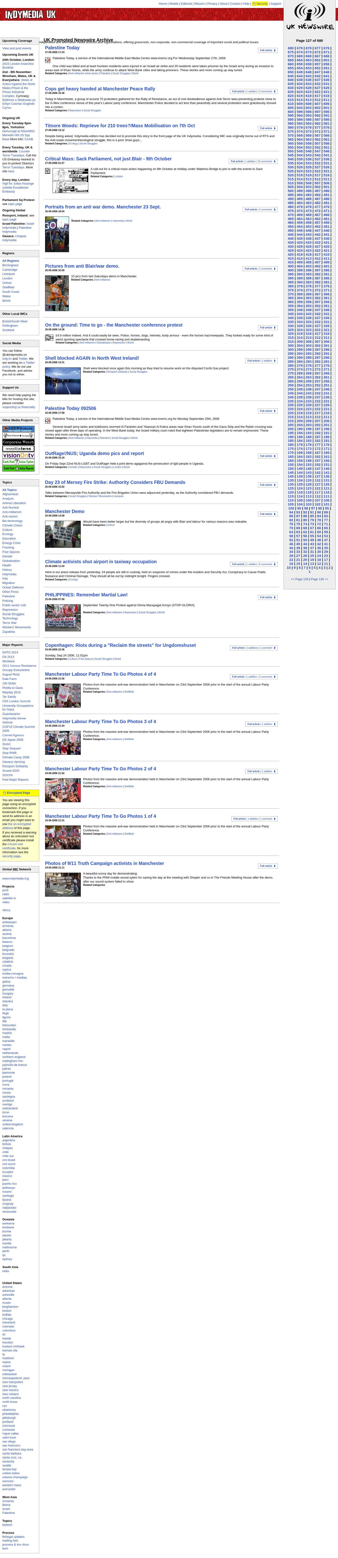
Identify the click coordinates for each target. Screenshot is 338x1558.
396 (326, 270)
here (11, 171)
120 (291, 492)
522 (317, 171)
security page (11, 856)
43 (312, 544)
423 (308, 250)
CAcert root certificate (12, 846)
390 (291, 278)
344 (300, 314)
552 (317, 147)
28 (291, 556)
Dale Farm (9, 679)
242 (317, 393)
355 (291, 306)
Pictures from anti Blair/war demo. (82, 266)
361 (326, 298)
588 (308, 119)
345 (291, 314)
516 (326, 175)
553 (308, 147)
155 (291, 465)
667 (317, 56)
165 (291, 457)
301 (326, 345)
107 (317, 500)
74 (305, 524)
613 (308, 100)
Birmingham (10, 265)
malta (6, 1037)
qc (4, 1255)
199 (300, 429)
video (6, 902)
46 (291, 544)
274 (300, 369)
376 (326, 286)
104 (300, 504)
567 (317, 135)
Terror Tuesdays (13, 167)
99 (299, 508)
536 (326, 159)
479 (300, 207)
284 (300, 361)
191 (326, 433)
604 (300, 108)
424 (300, 250)
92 (305, 512)
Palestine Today (62, 47)
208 (308, 421)
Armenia (8, 1501)
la (3, 1354)
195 (291, 433)
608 (308, 104)
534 (300, 163)
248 (308, 389)
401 (326, 266)
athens (7, 930)
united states (11, 1473)
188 (308, 437)
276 (326, 365)
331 (326, 322)
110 (291, 500)
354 (300, 306)
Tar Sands (9, 696)
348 (308, 310)
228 (308, 405)
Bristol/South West (14, 321)
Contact (235, 3)
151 (326, 465)
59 (326, 532)
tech (5, 1548)
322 (317, 330)
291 (326, 353)
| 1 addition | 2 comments (252, 676)
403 (308, 266)
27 (298, 556)
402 (317, 266)
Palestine (105, 73)
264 (300, 377)
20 (305, 560)
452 (317, 226)
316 (326, 334)
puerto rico (9, 1183)
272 (317, 369)
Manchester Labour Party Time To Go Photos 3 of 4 (100, 721)
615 (291, 100)
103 (308, 504)
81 (298, 520)
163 (308, 457)
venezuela (9, 1211)
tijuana (6, 1199)
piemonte (8, 1072)
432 (317, 242)
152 (317, 465)
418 (308, 254)
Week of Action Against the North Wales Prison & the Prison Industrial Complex (18, 88)
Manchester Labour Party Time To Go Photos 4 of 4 (100, 674)
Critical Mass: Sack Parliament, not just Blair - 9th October (108, 158)
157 (317, 461)
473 (308, 211)
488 (308, 199)
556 (326, 143)
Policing (7, 600)
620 (291, 96)
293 (308, 353)
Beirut (6, 1505)
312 (317, 337)
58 (291, 536)
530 (291, 167)
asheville (8, 1294)
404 (300, 266)
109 (300, 500)
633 (308, 84)
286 (326, 357)
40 (291, 548)
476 (326, 207)
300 (291, 349)
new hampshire (12, 1382)
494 (300, 195)
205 (291, 425)
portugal (7, 1080)
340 (291, 318)
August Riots (11, 674)
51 (298, 540)
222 (317, 409)
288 (308, 357)
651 (326, 68)
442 (317, 234)
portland (7, 1421)
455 (291, 226)
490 (291, 199)
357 (317, 302)
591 (326, 115)
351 (326, 306)
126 (326, 484)
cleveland (8, 1322)
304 (300, 345)
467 (317, 215)
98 (306, 508)
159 (300, 461)
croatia (7, 965)
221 (326, 409)
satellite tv (9, 898)
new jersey (9, 1386)
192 (317, 433)
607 (317, 104)
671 (326, 52)
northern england (13, 1057)
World (135, 73)
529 (300, 167)
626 (326, 88)
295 (291, 353)
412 (317, 258)
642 (317, 76)
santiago (8, 1195)
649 (300, 72)
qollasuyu (8, 1187)
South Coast (10, 291)
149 (300, 468)
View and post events (16, 48)
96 (320, 508)
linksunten (9, 1025)
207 (317, 421)
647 (317, 72)
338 (308, 318)
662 (317, 60)
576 (326, 127)
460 (291, 222)
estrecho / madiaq (14, 977)
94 (291, 512)
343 (308, 314)
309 (300, 341)
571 (326, 131)
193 (308, 433)
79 (312, 520)
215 (291, 417)
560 (291, 143)
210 (291, 421)
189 (300, 437)
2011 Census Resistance (19, 665)
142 (317, 472)
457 (317, 222)
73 (312, 524)
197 (317, 429)
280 (291, 365)
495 (291, 195)
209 (300, 421)
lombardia (9, 1029)
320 (291, 334)
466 (326, 215)
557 (317, 143)
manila (6, 1243)
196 (326, 429)
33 (298, 552)
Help (246, 3)
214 (300, 417)
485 (291, 203)
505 (291, 187)
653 (308, 68)
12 (319, 564)
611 (326, 100)
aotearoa (8, 1223)
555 (291, 147)
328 (308, 326)
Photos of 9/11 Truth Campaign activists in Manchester (104, 863)
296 (326, 349)
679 (300, 48)
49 (312, 540)
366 (326, 294)
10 (289, 568)
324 (300, 330)
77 (326, 520)
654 (300, 68)
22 (291, 560)
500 (291, 191)
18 (319, 560)
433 (308, 242)
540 (291, 159)
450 (291, 230)
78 (319, 520)
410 (291, 262)
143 (308, 472)
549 (300, 151)
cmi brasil (8, 1160)
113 (308, 496)
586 (326, 119)
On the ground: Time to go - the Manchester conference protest (114, 325)
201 (326, 425)
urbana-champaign (15, 1477)
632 (317, 84)
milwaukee (9, 1374)
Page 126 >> (319, 579)
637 (317, 80)
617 (317, 96)
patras (6, 1068)
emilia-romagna (12, 973)
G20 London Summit (16, 701)
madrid (7, 1033)
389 (300, 278)
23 (326, 556)
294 (300, 353)
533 (308, 163)
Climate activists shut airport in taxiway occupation (101, 561)
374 (300, 290)
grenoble (8, 989)
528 (308, 167)
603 (308, 108)
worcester (8, 1489)
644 (300, 76)
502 (317, 187)
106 (326, 500)
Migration (8, 583)
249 (300, 389)
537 (317, 159)
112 (317, 496)
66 (319, 528)
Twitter (23, 358)
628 (308, 88)
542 (317, 155)
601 (326, 108)
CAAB (29, 139)
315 (291, 337)
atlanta (7, 1298)
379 (300, 286)
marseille (8, 1041)
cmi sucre (8, 1164)
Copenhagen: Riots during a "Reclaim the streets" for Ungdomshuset (120, 645)
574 (300, 131)
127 (317, 484)
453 (308, 226)
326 (326, 326)
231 (326, 401)
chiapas (7, 1148)
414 (300, 258)
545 (291, 155)
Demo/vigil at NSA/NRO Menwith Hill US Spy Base (18, 135)
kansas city (9, 1350)
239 (300, 397)
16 (291, 564)
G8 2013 (8, 657)
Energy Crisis (11, 543)
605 (291, 108)
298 (308, 349)
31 (312, 552)
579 (300, 127)
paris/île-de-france (14, 1065)
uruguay (7, 1203)
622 (317, 92)
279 (300, 365)
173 (308, 449)
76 (291, 524)
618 (308, 96)
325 (291, 330)
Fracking (8, 547)
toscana (7, 1116)
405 (291, 266)
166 (326, 453)
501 (326, 187)
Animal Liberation (14, 503)
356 (326, 302)
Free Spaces (86, 659)
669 (300, 56)
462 (317, 219)
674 (300, 52)
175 (291, 449)
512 (317, 179)
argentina (8, 1140)
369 (300, 294)
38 (305, 548)
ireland (7, 997)
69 (298, 528)
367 (317, 294)
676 (326, 48)
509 (300, 183)
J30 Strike (9, 683)
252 (317, 385)
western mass (11, 1485)
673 (308, 52)
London (119, 176)
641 (326, 76)
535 (291, 163)
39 (298, 548)
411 (326, 258)
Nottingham (10, 325)
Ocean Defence (12, 587)
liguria (6, 1017)
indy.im (7, 358)
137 (317, 476)
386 (326, 278)
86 (305, 516)
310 (291, 341)
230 (291, 405)
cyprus (6, 969)
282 (317, 361)
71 (326, 524)
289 (300, 357)
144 (300, 472)
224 (300, 409)
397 (317, 270)
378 (308, 286)
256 (326, 381)
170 (291, 453)
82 (291, 520)
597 (317, 112)
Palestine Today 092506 (70, 408)
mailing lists (10, 1540)
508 (308, 183)
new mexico (10, 1390)
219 (300, 413)
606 (326, 104)
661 (326, 60)
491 (326, 195)
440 (291, 238)
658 (308, 64)
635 (291, 84)
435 (291, 242)
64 (291, 532)
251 (326, 385)
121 (326, 488)
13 (312, 564)
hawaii (6, 1338)
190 (291, 437)
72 (319, 524)
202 (317, 425)
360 (291, 302)
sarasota (8, 1461)
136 (326, 476)
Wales (6, 296)
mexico (7, 1176)
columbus (8, 1330)
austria (7, 934)
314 (300, 337)
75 (298, 524)
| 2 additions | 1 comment (252, 648)
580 (291, 127)
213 (308, 417)
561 (326, 139)
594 (300, 115)
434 (300, 242)
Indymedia (118, 221)
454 (300, 226)
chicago (7, 1318)
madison (8, 1358)
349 (300, 310)
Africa (6, 910)
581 (326, 123)
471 (326, 211)
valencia (8, 1128)
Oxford (111, 525)
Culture (73, 659)
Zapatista (8, 631)
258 (308, 381)
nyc (4, 1406)
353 (308, 306)
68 (305, 528)
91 (312, 512)
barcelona (9, 938)
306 (326, 341)
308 (308, 341)
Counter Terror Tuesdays (16, 153)
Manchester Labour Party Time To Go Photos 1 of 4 (100, 816)
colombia (8, 1168)
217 (317, 413)
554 (300, 147)
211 (326, 417)
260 (291, 381)
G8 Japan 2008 (12, 739)
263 (308, 377)
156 (326, 461)
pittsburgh (9, 1417)
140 (291, 476)
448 (308, 230)
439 (300, 238)
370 (291, 294)
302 (317, 345)
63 (298, 532)
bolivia (6, 1144)
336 (326, 318)
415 (291, 258)
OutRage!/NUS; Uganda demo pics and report (94, 453)
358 (308, 302)
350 (291, 310)
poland (7, 1076)
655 (291, 68)
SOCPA (7, 775)
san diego (8, 1441)
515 (291, 179)
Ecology (73, 143)
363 (308, 298)
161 (326, 457)
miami (6, 1366)
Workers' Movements (100, 496)
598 (308, 112)
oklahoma (8, 1409)
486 (326, 199)
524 (300, 171)
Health (6, 565)
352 (317, 306)
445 (291, 234)
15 (298, 564)
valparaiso (9, 1207)
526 (326, 167)
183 (308, 441)
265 (291, 377)
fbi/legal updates (13, 1537)
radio (5, 894)
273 (308, 369)
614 (300, 100)
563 (308, 139)
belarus (7, 942)
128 (308, 484)
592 (317, 115)
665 (291, 60)
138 (308, 476)
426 (326, 246)
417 (317, 254)
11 (326, 564)
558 (308, 143)
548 (308, 151)
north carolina (11, 1398)
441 (326, 234)
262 (317, 377)
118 (308, 492)
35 (326, 548)
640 (291, 80)
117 (317, 492)
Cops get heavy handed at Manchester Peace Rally (100, 88)
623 (308, 92)
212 (317, 417)
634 (300, 84)
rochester (8, 1429)
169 (300, 453)
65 (326, 528)
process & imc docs (15, 1544)
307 (317, 341)
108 (308, 500)
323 (308, 330)
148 (308, 468)
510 (291, 183)
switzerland (10, 1108)
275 (291, 369)
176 (326, 445)
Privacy (212, 3)
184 (300, 441)
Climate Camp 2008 (15, 757)
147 (317, 468)
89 (326, 512)
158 (308, 461)
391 (326, 274)
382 (317, 282)
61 (312, 532)
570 (291, 135)
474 (300, 211)
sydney (7, 1259)
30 (319, 552)
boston (7, 1310)
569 (300, 135)
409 (300, 262)
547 (317, 151)
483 (308, 203)
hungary (7, 993)
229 (300, 405)
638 (308, 80)
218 (308, 413)
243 (308, 393)
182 (317, 441)
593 (308, 115)
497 (317, 191)
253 (308, 385)
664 (300, 60)
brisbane (8, 1227)
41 (326, 544)
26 (305, 556)
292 (317, 353)
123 (308, 488)
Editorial (186, 3)
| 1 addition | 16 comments (251, 161)
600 (291, 112)
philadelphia (10, 1413)
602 (317, 108)
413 (308, 258)
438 (308, 238)
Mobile (173, 3)
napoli (6, 1049)
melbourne (9, 1247)
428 (308, 246)
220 (291, 413)
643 (308, 76)
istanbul (7, 1001)
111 (326, 496)
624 (300, 92)
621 (326, 92)
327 (317, 326)
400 (291, 270)
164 (300, 457)
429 (300, 246)
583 (308, 123)
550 (291, 151)
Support (275, 3)
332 (317, 322)
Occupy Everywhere (16, 670)
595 (291, 115)
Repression (75, 110)
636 (326, 80)
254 (300, 385)
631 (326, 84)
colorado (8, 1326)
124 (300, 488)
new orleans (10, 1394)
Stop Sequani (11, 748)
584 (300, 123)
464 (300, 219)
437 (317, 238)
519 (300, 175)
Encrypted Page (18, 792)
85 (312, 516)
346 (326, 310)
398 (308, 270)
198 (308, 429)
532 (317, 163)
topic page (15, 204)
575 (291, 131)
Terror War (9, 623)
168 (308, 453)
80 (305, 520)
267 (317, 373)
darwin (6, 1235)
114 (300, 496)
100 (291, 508)
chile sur (8, 1156)
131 (326, 480)
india (5, 1271)
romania (7, 1088)
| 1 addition (259, 360)
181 (326, 441)
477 (317, 207)
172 (317, 449)
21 (298, 560)
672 (317, 52)
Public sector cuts (14, 605)
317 (317, 334)
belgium (7, 946)
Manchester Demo (64, 511)
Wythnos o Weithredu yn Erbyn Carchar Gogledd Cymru (18, 104)
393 (308, 274)
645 (291, 76)
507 (317, 183)
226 (326, 405)
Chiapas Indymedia (14, 238)
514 (300, 179)
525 (291, 171)
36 (319, 548)
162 (317, 457)
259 (300, 381)
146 (326, 468)
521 (326, 171)
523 (308, 171)
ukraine (7, 1120)
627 (317, 88)
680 (291, 48)
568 (308, 135)
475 (291, 211)
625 (291, 92)
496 (326, 191)
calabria (7, 961)
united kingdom (12, 1124)
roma (5, 1084)
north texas (9, 1402)
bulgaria (7, 958)
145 (291, 472)
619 (300, 96)
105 (291, 504)
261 (326, 377)
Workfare (8, 661)
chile (5, 1152)
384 (300, 282)
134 (300, 480)
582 (317, 123)
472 (317, 211)
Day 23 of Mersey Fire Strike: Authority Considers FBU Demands (115, 482)
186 (326, 437)
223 (308, 409)
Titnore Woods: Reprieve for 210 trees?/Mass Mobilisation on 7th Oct (120, 125)
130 (291, 484)
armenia (7, 926)
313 (308, 337)
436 (326, 238)
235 (291, 401)
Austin (6, 1302)
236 (326, 397)
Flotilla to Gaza (12, 688)
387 (317, 278)
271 (326, 369)
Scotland (8, 330)
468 (308, 215)
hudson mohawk (13, 1346)
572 (317, 131)
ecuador (7, 1172)
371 (326, 290)
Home (163, 3)
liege (5, 1013)
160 (291, 461)
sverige (7, 1104)
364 (300, 298)
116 (326, 492)
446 (326, 230)
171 (326, 449)
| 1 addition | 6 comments (252, 564)
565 (291, 139)
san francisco (11, 1445)
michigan (8, 1370)
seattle (6, 1465)
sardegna (8, 1096)
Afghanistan (10, 494)
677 (317, 48)
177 (317, 445)
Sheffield (129, 691)
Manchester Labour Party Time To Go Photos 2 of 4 (100, 768)
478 (308, 207)
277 (317, 365)
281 (326, 361)
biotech (7, 1525)
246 (326, 389)
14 (305, 564)
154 (300, 465)
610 (291, 104)
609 (300, 104)
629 (300, 88)
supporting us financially (18, 407)
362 (317, 298)
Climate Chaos (12, 525)
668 (308, 56)
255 (291, 385)
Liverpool (118, 496)
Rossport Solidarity (117, 371)
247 (317, 389)
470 (291, 215)
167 (317, 453)
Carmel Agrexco (13, 735)
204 (300, 425)
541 (326, 155)
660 (291, 64)
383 (308, 282)
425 (291, 250)
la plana (7, 1009)
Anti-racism (92, 73)
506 (326, 183)
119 (300, 492)
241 (326, 393)
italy (5, 1005)
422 (317, 250)
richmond (8, 1425)
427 (317, 246)
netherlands (10, 1053)
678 (308, 48)
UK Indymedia (44, 12)
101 (326, 504)
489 (300, 199)
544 (300, 155)
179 (300, 445)
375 (291, 290)
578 (308, 127)
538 (308, 159)
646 (326, 72)
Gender (73, 467)
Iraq (5, 578)
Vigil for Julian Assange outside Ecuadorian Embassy (18, 187)
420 (291, 254)
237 (317, 397)
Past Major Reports (15, 779)
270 (291, 373)
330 (291, 326)
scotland (8, 1100)
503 (308, 187)
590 (291, 119)
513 (308, 179)
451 (326, 226)
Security (262, 3)
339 (300, 318)
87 (298, 516)
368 (308, 294)
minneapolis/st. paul (15, 1378)
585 (291, 123)
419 (300, 254)
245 (291, 393)
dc (4, 1334)
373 (308, 290)
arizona (7, 1286)
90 (319, 512)
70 (291, 528)
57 (298, 536)
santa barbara (11, 1453)
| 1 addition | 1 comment (253, 819)
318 (308, 334)
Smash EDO (10, 770)
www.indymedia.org (15, 878)
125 (291, 488)
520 (291, 175)
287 (317, 357)
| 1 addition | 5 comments (252, 91)
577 (317, 127)
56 (305, 536)
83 (326, 516)
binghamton (10, 1306)
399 (300, 270)
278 (308, 365)
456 (326, 222)
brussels (8, 954)
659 (300, 64)
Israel (6, 1509)
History (7, 569)
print (5, 890)
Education (9, 538)
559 (300, 143)
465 (291, 219)
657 (317, 64)
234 (300, 401)
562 (317, 139)
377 (317, 286)
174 (300, 449)
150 (291, 468)
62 (305, 532)
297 (317, 349)
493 (308, 195)
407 (317, 262)
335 (291, 322)
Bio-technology (12, 521)
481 (326, 203)
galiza (6, 981)
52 (291, 540)
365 (291, 298)
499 (300, 191)
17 (326, 560)
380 (291, 286)
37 (312, 548)
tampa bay (9, 1469)
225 (291, 409)
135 (291, 480)
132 (317, 480)
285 (291, 361)
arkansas (8, 1290)
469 (300, 215)
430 (291, 246)
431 (326, 242)
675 (291, 52)
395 (291, 274)
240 (291, 397)
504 (300, 187)
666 (326, 56)
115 (291, 496)
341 (326, 314)
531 (326, 163)
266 (326, 373)
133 (308, 480)
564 (300, 139)
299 (300, 349)
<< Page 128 (299, 579)
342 (317, 314)
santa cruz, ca (11, 1457)
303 (308, 345)
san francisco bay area (17, 1449)
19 (312, 560)
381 (326, 282)
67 (312, 528)
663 (308, 60)
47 (326, 540)
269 (300, 373)
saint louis (9, 1437)
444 (300, 234)
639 (300, 80)
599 (300, 112)
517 (317, 175)
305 (291, 345)
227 (317, 405)
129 (300, 484)
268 (308, 373)
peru (5, 1179)
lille (4, 1021)
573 (308, 131)
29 (326, 552)
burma (6, 1231)
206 (326, 421)
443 (308, 234)
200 (291, 429)
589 (300, 119)
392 (317, 274)
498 (308, 191)
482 (317, 203)
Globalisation (104, 342)
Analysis (8, 498)
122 (317, 488)
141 (326, 472)
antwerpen (9, 922)
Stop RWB (9, 753)
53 (326, 536)
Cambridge (9, 269)
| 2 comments (258, 268)
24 (319, 556)
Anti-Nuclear (10, 507)
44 (305, 544)
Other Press (10, 592)
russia (6, 1092)
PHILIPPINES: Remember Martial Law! (86, 594)
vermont (7, 1481)
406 (326, 262)
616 (326, 96)
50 (305, 540)
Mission (199, 3)
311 (326, 337)
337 (317, 318)
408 (308, 262)
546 (326, 151)
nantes (7, 1045)
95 (327, 508)
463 (308, 219)
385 (291, 282)
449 (300, 230)
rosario (7, 1191)
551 (326, 147)
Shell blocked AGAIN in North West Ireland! (92, 358)
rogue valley (10, 1433)
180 (291, 445)
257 (317, 381)
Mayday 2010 (11, 692)
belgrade (8, 950)
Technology (10, 618)
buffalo (7, 1314)
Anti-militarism (76, 73)
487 (317, 199)
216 (326, 413)
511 (326, 179)
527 (317, 167)
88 (291, 516)
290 (291, 357)
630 (291, 88)
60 (319, 532)
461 (326, 219)
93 (298, 512)
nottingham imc (12, 1061)
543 (308, 155)
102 (317, 504)
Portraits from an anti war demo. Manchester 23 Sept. (103, 206)
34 (291, 552)
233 (308, 401)
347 (317, 310)
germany (8, 985)
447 (317, 230)
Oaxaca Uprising (13, 762)
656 (326, 64)
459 (300, 222)
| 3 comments (258, 209)
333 (308, 322)
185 (291, 441)
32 (305, 552)
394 (300, 274)
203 (308, 425)
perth (5, 1251)
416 (326, 254)
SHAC (6, 744)
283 (308, 361)
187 (317, 437)
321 (326, 330)
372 (317, 290)
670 (291, 56)
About (224, 3)
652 (317, 68)
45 (298, 544)
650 (291, 72)
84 (319, 516)
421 (326, 250)
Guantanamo (11, 714)
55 (312, 536)
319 (300, 334)
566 (326, 135)
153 (308, 465)
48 (319, 540)
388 (308, 278)
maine (6, 1362)
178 (308, 445)
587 (317, 119)
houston (7, 1342)
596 (326, 112)
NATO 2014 (10, 652)
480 (291, 207)
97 (313, 508)
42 (319, 544)
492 (317, 195)
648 (308, 72)
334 (300, 322)
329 (300, 326)
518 (308, 175)
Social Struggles (121, 73)
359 (300, 302)
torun (5, 1112)
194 (300, 433)
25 (312, 556)
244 (300, 393)
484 (300, 203)
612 (317, 100)
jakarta (7, 1239)
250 (291, 389)
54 (319, 536)
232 (317, 401)
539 (300, 159)
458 (308, 222)
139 (300, 476)
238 (308, 397)
